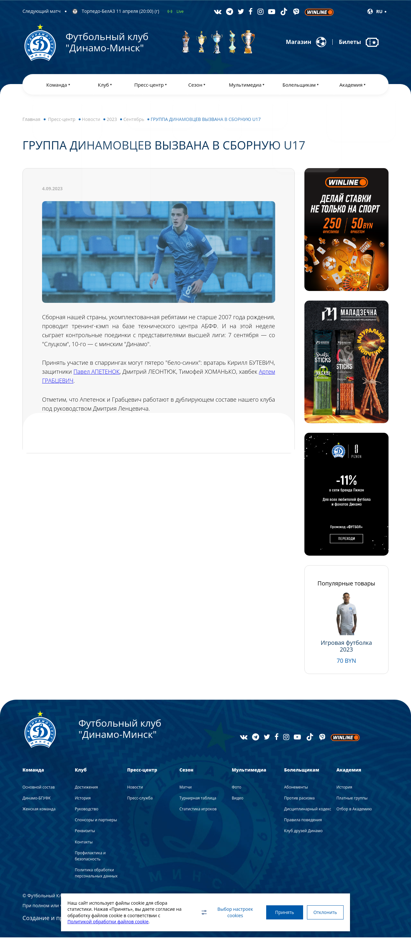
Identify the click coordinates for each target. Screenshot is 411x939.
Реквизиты (85, 832)
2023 (112, 120)
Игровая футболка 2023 (346, 647)
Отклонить (324, 912)
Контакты (84, 843)
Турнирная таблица (197, 799)
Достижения (86, 788)
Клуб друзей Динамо (303, 832)
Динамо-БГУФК (36, 799)
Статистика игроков (198, 810)
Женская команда (39, 810)
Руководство (86, 810)
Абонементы (296, 788)
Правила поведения (303, 821)
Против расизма (299, 799)
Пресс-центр (61, 120)
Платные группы (352, 799)
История (83, 799)
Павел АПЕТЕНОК (101, 373)
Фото (236, 788)
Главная (31, 120)
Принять (281, 912)
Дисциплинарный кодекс (307, 810)
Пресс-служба (140, 799)
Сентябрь (133, 120)
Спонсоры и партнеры (96, 821)
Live (180, 11)
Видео (237, 799)
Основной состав (38, 788)
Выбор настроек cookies (223, 912)
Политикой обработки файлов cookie (108, 921)
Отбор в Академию (354, 810)
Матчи (185, 788)
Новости (91, 120)
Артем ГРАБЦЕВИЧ (67, 382)
